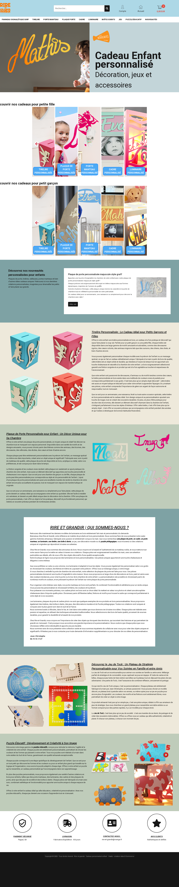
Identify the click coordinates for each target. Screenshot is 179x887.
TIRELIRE (36, 19)
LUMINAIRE (93, 19)
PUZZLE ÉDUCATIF (134, 19)
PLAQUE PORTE (68, 19)
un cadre (136, 539)
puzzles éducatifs (40, 747)
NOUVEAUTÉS (151, 19)
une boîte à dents (64, 541)
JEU (120, 19)
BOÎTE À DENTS (108, 19)
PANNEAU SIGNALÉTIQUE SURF (15, 19)
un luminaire (43, 541)
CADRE (82, 19)
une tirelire (52, 541)
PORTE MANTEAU (50, 19)
